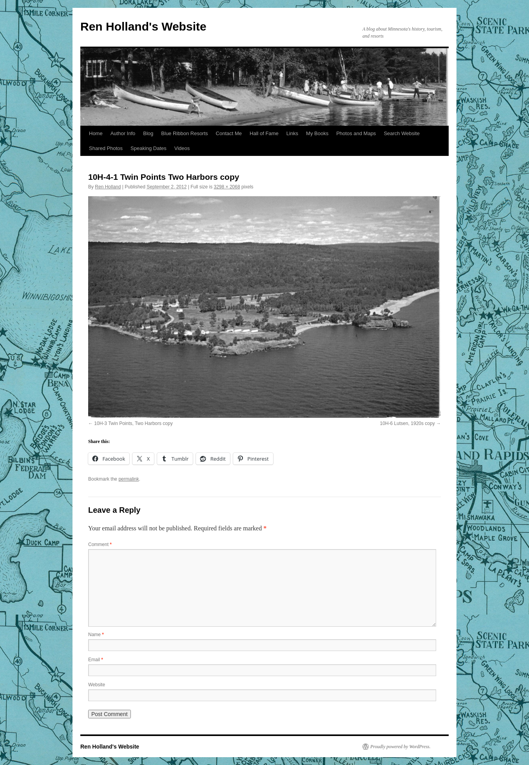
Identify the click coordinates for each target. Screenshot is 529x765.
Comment (100, 544)
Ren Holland (108, 187)
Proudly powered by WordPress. (400, 746)
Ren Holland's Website (143, 26)
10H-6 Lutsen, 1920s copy (407, 423)
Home (96, 133)
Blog (148, 133)
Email (95, 659)
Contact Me (229, 133)
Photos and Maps (356, 133)
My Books (317, 133)
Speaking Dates (148, 148)
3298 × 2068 (227, 187)
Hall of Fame (264, 133)
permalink (128, 479)
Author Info (123, 133)
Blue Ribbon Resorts (184, 133)
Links (292, 133)
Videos (182, 148)
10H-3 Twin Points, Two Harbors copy (133, 423)
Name (96, 634)
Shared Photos (106, 148)
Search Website (402, 133)
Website (96, 684)
